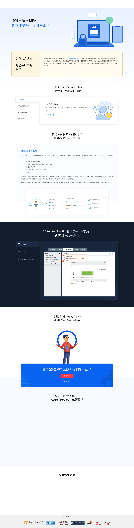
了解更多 (48, 115)
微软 (69, 381)
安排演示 (67, 376)
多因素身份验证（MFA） (74, 58)
